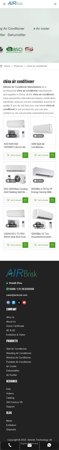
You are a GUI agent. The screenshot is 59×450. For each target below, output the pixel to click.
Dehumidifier (12, 370)
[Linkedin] (14, 302)
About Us (11, 321)
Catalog (10, 397)
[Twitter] (19, 302)
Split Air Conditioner (16, 348)
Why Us (10, 317)
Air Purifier (11, 375)
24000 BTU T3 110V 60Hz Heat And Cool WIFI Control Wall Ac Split (14, 235)
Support (10, 406)
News (9, 420)
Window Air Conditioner (18, 357)
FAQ (8, 389)
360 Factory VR (14, 402)
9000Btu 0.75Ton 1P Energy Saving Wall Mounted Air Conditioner (41, 191)
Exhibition (11, 425)
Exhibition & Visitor (15, 334)
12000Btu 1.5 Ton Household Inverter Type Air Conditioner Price (42, 235)
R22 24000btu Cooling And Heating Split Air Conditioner (16, 191)
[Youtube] (24, 302)
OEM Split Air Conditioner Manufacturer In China (42, 146)
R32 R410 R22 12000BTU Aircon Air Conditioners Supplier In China (15, 146)
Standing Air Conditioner (18, 353)
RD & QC (10, 330)
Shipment (11, 429)
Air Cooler (11, 366)
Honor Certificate (15, 326)
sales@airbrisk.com (16, 295)
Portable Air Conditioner (18, 362)
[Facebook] (8, 302)
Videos (10, 393)
